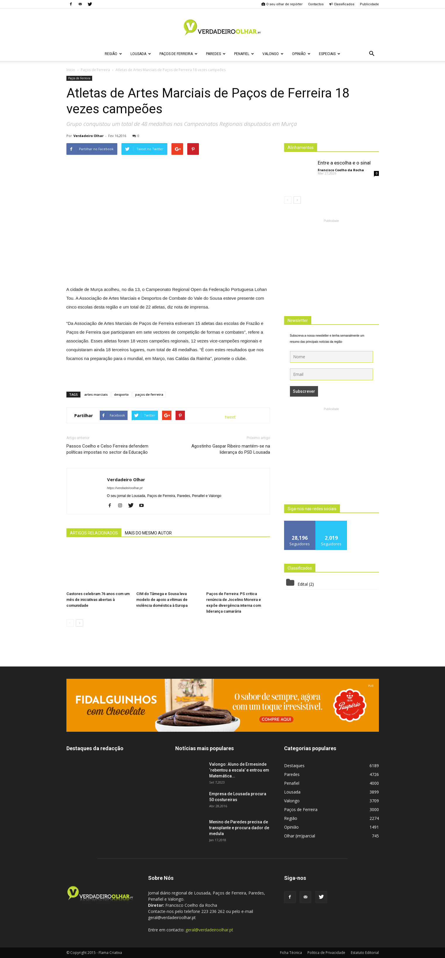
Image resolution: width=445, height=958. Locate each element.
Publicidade (369, 4)
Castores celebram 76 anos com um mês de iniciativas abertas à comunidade (98, 600)
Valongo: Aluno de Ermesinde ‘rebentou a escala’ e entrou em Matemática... (239, 770)
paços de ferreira (149, 394)
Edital (303, 584)
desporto (121, 394)
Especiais (329, 54)
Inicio (70, 69)
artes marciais (96, 394)
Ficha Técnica (291, 952)
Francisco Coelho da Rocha (341, 170)
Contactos (316, 4)
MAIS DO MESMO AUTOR (148, 533)
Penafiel (244, 54)
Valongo (273, 54)
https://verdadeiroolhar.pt (124, 488)
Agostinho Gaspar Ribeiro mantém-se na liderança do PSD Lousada (230, 449)
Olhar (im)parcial (299, 836)
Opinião (301, 54)
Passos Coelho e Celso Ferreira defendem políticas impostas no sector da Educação (107, 449)
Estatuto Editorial (365, 952)
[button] (372, 54)
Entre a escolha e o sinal (344, 163)
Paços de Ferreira (178, 54)
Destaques (294, 765)
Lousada (140, 54)
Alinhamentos (301, 147)
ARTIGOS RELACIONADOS (94, 533)
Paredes (216, 54)
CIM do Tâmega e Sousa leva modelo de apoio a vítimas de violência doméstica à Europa (162, 600)
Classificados (341, 4)
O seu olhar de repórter (282, 4)
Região (113, 54)
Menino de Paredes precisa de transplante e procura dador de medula (239, 828)
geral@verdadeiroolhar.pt (209, 930)
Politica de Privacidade (326, 952)
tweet (230, 417)
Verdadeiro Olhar (88, 135)
